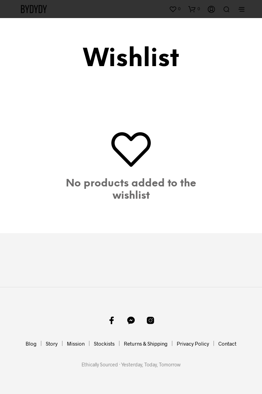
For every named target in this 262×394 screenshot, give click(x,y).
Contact (227, 343)
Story (52, 343)
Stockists (104, 343)
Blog (31, 343)
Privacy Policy (193, 343)
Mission (76, 343)
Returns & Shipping (146, 343)
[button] (174, 8)
